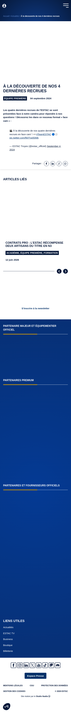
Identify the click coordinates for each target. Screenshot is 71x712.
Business (8, 639)
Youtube (38, 665)
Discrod (57, 665)
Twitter (32, 665)
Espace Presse (35, 675)
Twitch (51, 665)
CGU (32, 685)
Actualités (15, 16)
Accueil (6, 16)
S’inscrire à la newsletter (35, 308)
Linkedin (26, 665)
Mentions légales (13, 685)
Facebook (13, 665)
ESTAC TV (9, 633)
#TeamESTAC (43, 134)
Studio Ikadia (43, 696)
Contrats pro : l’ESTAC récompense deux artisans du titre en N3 (34, 244)
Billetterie (8, 651)
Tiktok (45, 665)
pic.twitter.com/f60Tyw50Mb (23, 137)
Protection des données (54, 685)
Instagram (19, 665)
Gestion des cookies (14, 691)
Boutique (7, 645)
